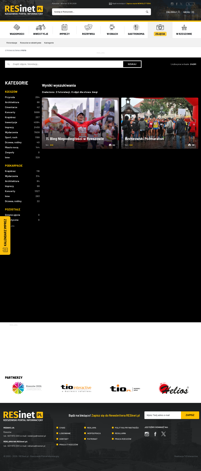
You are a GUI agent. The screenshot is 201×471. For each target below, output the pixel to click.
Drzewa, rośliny (13, 142)
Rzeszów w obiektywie (30, 42)
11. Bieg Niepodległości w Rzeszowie (75, 138)
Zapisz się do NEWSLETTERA (138, 3)
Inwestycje (11, 122)
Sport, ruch (11, 137)
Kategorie (49, 42)
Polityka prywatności (127, 427)
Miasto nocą (11, 147)
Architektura (12, 101)
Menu (188, 11)
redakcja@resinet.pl (36, 436)
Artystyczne (12, 219)
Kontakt (64, 438)
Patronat (92, 438)
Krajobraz (10, 117)
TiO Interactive (191, 456)
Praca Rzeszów (123, 438)
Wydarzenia (11, 132)
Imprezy (9, 127)
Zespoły (9, 152)
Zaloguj (173, 11)
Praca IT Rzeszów (68, 444)
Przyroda (10, 96)
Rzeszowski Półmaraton (144, 138)
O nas (62, 427)
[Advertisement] (22, 273)
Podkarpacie (14, 165)
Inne (7, 157)
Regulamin (120, 433)
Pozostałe (12, 209)
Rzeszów (11, 91)
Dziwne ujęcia (12, 214)
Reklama (91, 427)
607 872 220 (13, 436)
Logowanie (65, 433)
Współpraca (94, 433)
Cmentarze (11, 107)
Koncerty (10, 112)
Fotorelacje (12, 42)
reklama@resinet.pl (36, 446)
